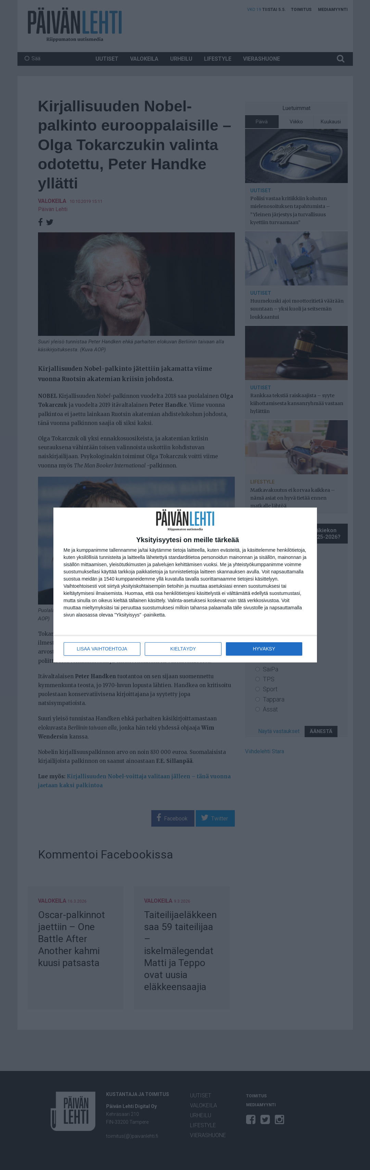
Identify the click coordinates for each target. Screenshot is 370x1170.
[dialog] (185, 585)
